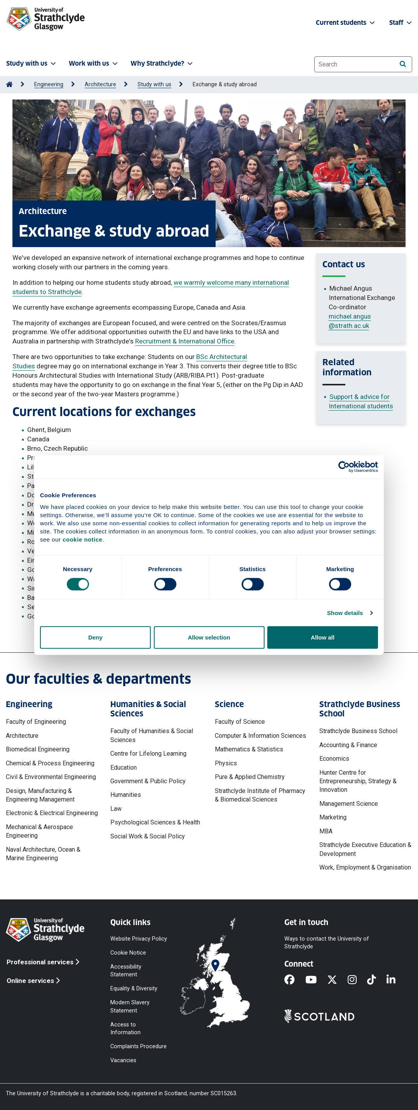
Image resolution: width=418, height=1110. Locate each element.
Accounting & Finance (348, 745)
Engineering (48, 84)
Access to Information (125, 1028)
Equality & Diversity (133, 988)
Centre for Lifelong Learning (148, 753)
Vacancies (123, 1060)
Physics (226, 763)
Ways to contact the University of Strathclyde (326, 942)
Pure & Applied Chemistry (250, 777)
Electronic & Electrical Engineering (52, 813)
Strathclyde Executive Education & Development (365, 849)
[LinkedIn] (396, 980)
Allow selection (209, 637)
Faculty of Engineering (36, 721)
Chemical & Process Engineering (50, 763)
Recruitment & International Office (184, 341)
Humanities (125, 794)
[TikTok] (377, 980)
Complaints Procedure (138, 1046)
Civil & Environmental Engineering (51, 777)
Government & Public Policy (148, 781)
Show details (345, 612)
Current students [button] (346, 23)
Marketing (333, 817)
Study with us (154, 84)
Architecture (100, 84)
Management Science (348, 803)
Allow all (322, 637)
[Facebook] (294, 980)
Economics (334, 758)
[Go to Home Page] (9, 84)
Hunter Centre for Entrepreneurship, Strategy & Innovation (358, 781)
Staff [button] (401, 23)
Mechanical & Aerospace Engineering (39, 831)
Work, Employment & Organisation (365, 867)
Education (123, 767)
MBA (326, 831)
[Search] (402, 64)
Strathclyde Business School (358, 731)
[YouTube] (316, 980)
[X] (337, 980)
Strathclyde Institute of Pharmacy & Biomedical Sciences (260, 795)
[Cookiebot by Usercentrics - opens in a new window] (344, 466)
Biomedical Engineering (38, 749)
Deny (95, 637)
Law (116, 808)
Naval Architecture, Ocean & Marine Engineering (43, 854)
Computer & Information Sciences (260, 735)
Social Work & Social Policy (147, 836)
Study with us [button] (31, 63)
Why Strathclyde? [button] (162, 63)
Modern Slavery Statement (130, 1006)
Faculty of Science (240, 721)
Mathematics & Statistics (249, 749)
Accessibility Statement (125, 970)
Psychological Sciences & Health (155, 822)
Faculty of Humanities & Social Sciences (151, 735)
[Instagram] (357, 980)
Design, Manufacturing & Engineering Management (40, 795)
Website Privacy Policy (138, 938)
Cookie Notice (128, 952)
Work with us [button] (94, 63)
